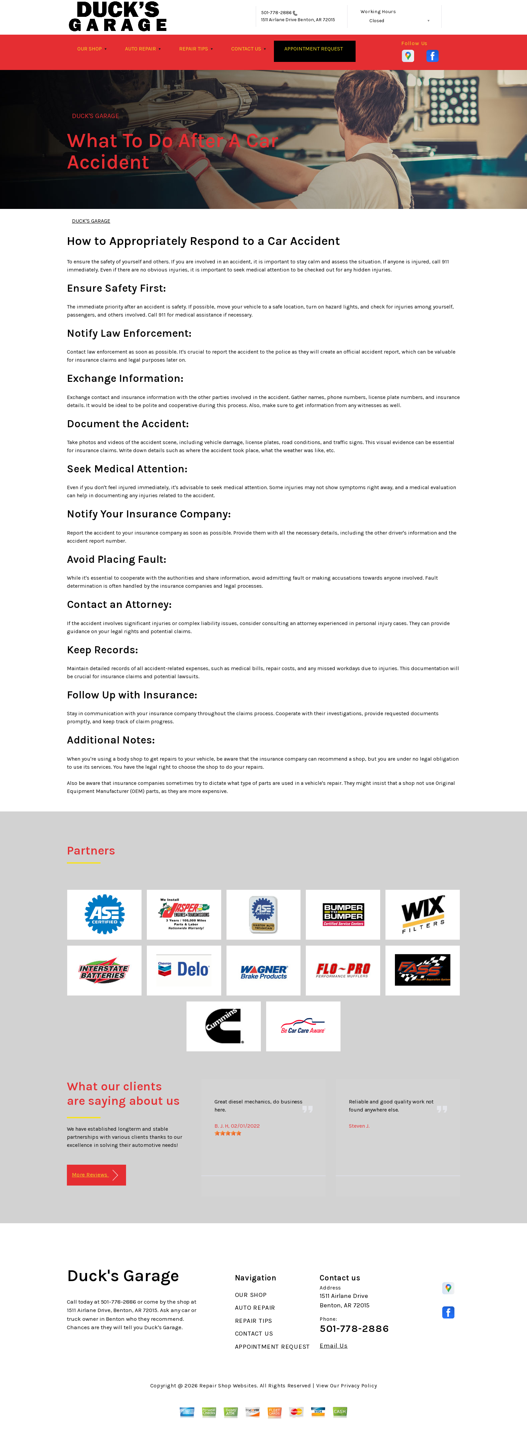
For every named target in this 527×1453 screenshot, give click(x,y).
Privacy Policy (359, 1385)
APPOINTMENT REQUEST (313, 48)
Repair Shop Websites (228, 1385)
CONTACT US (246, 48)
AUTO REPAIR (140, 48)
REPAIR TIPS (193, 48)
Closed (376, 21)
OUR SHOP (89, 48)
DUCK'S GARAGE (95, 116)
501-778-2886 (276, 12)
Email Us (334, 1346)
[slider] (227, 1133)
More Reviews (95, 1175)
